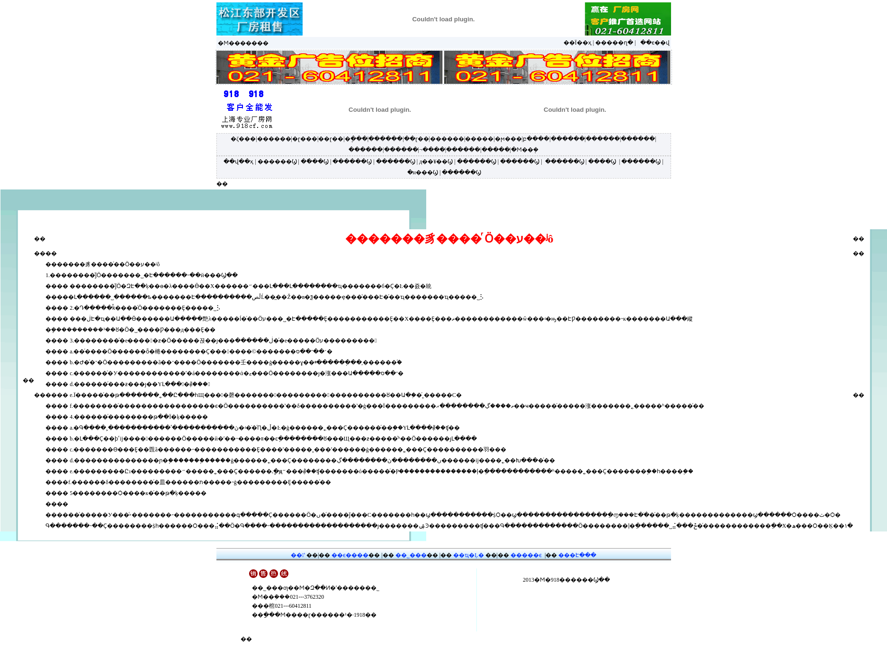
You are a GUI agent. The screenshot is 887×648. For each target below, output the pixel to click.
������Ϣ (277, 161)
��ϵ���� (350, 555)
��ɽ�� (330, 138)
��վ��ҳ (238, 161)
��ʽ (298, 555)
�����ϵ (526, 555)
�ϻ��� (508, 138)
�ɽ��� (304, 138)
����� (479, 138)
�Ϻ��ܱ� (524, 149)
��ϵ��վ (655, 42)
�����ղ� (614, 42)
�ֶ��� (356, 138)
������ (274, 138)
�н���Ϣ (422, 172)
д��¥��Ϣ (436, 161)
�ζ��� (243, 138)
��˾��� (411, 555)
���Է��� (577, 555)
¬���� (432, 149)
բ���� (536, 138)
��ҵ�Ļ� (468, 555)
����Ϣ (602, 161)
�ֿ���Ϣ (315, 161)
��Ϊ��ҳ (577, 42)
